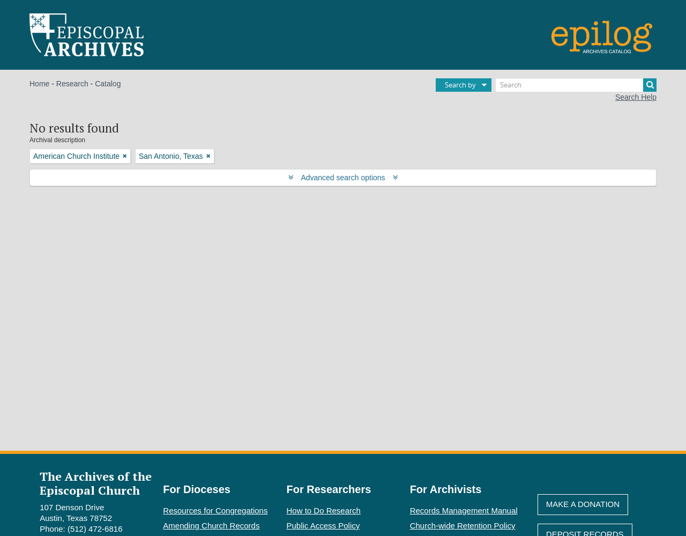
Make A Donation (583, 504)
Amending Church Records (211, 525)
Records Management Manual (464, 510)
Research (72, 83)
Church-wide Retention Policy (463, 525)
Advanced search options (343, 177)
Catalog (108, 83)
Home (39, 83)
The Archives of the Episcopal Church (96, 482)
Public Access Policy (323, 525)
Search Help (636, 97)
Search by (460, 85)
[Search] (576, 85)
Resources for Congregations (215, 510)
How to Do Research (324, 510)
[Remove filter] (125, 156)
